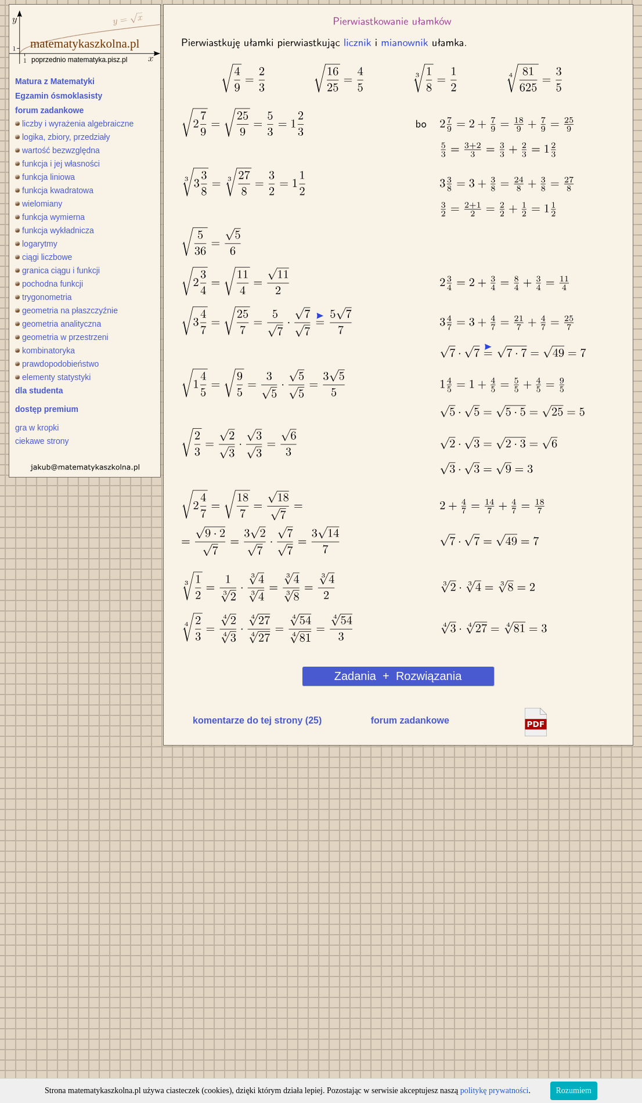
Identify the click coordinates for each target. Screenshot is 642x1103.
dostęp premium (46, 409)
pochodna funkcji (49, 283)
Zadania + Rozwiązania (398, 676)
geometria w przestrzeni (62, 337)
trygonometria (43, 297)
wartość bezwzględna (57, 150)
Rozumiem (573, 1090)
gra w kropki (37, 427)
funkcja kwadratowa (54, 190)
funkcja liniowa (45, 177)
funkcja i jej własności (57, 163)
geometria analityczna (58, 323)
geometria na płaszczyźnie (66, 310)
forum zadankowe (49, 110)
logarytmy (36, 243)
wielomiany (38, 203)
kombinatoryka (45, 350)
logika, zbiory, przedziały (62, 137)
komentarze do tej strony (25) (257, 720)
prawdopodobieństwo (57, 363)
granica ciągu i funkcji (57, 270)
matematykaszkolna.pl (84, 43)
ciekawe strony (42, 441)
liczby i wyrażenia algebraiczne (74, 123)
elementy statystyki (53, 377)
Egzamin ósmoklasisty (58, 95)
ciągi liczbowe (43, 257)
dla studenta (39, 390)
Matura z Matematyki (55, 81)
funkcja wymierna (50, 217)
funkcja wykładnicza (54, 230)
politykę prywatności (494, 1090)
